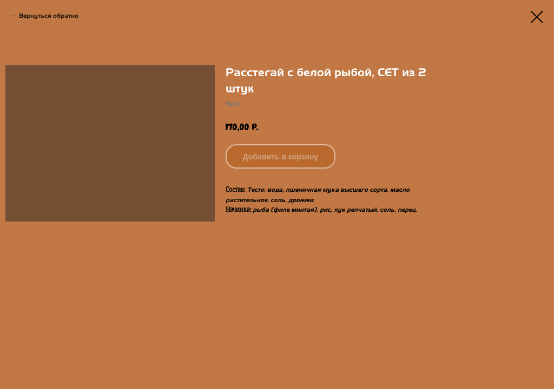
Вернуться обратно (48, 15)
